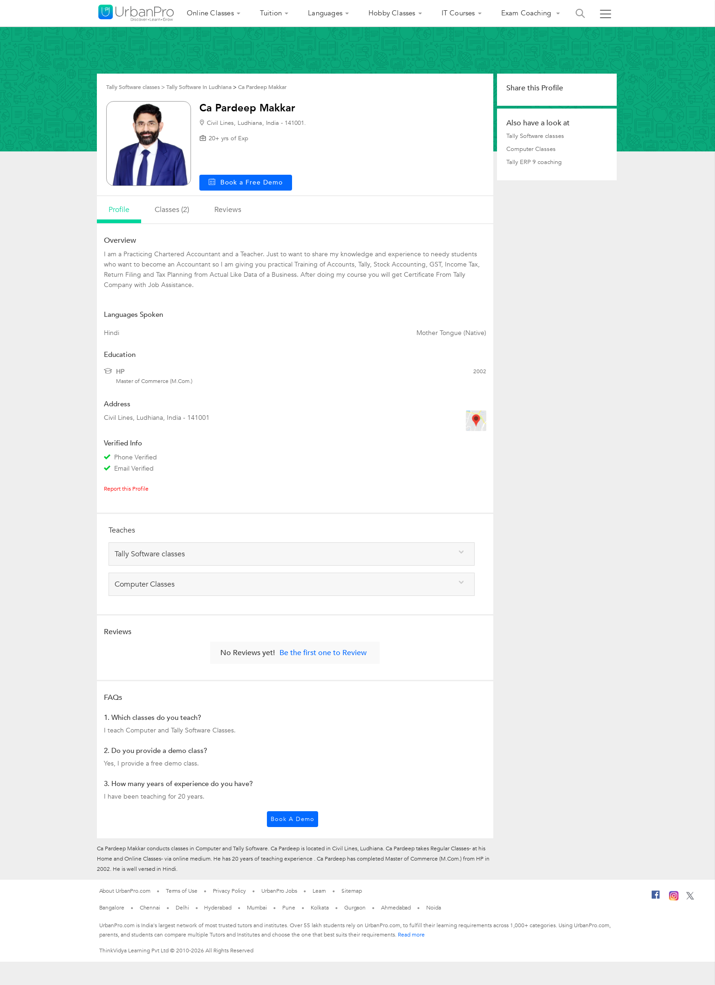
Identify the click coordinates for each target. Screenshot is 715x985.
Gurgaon (355, 907)
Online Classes (210, 13)
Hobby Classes (391, 13)
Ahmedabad (396, 907)
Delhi (182, 907)
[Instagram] (674, 899)
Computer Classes (531, 149)
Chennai (150, 907)
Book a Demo (292, 819)
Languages (325, 13)
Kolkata (320, 907)
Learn (320, 891)
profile (119, 210)
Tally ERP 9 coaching (534, 162)
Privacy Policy (229, 891)
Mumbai (257, 907)
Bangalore (111, 907)
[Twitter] (690, 898)
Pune (288, 907)
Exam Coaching (527, 13)
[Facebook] (655, 898)
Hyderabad (217, 907)
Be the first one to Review (323, 653)
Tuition (271, 13)
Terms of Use (181, 891)
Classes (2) (172, 210)
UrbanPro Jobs (279, 891)
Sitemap (351, 891)
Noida (433, 907)
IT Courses (458, 13)
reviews (227, 210)
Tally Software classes (535, 136)
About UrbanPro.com (124, 891)
